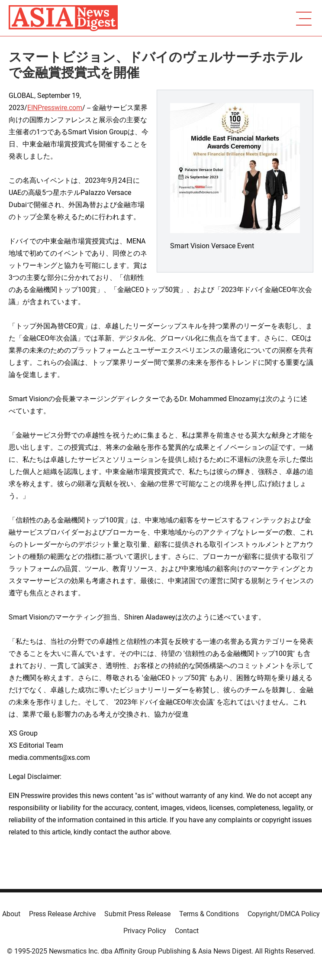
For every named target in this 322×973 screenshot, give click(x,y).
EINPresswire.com (54, 108)
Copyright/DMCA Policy (284, 914)
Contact (187, 931)
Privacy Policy (144, 931)
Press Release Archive (62, 914)
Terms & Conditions (209, 914)
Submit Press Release (137, 914)
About (11, 914)
